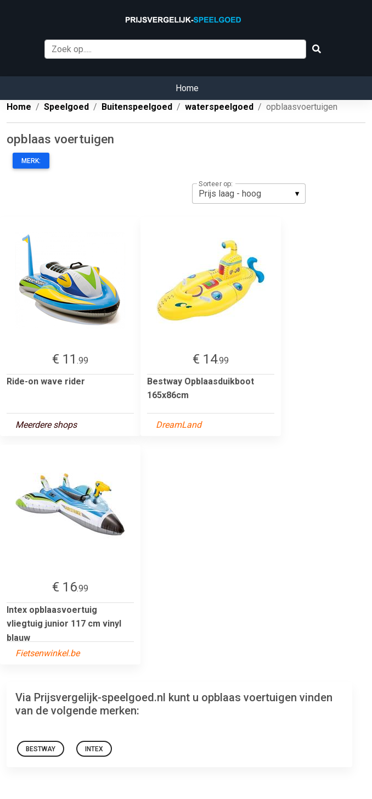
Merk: (31, 161)
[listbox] (249, 193)
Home (187, 88)
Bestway (40, 749)
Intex (94, 749)
